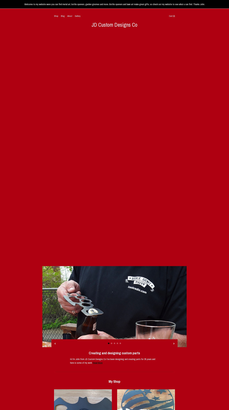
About (69, 16)
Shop (56, 16)
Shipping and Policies (63, 391)
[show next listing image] (174, 116)
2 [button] (111, 115)
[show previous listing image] (55, 116)
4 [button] (117, 115)
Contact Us (58, 395)
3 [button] (114, 115)
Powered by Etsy (157, 388)
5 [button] (120, 115)
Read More (98, 135)
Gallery (77, 16)
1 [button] (108, 115)
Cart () (172, 16)
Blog (63, 16)
